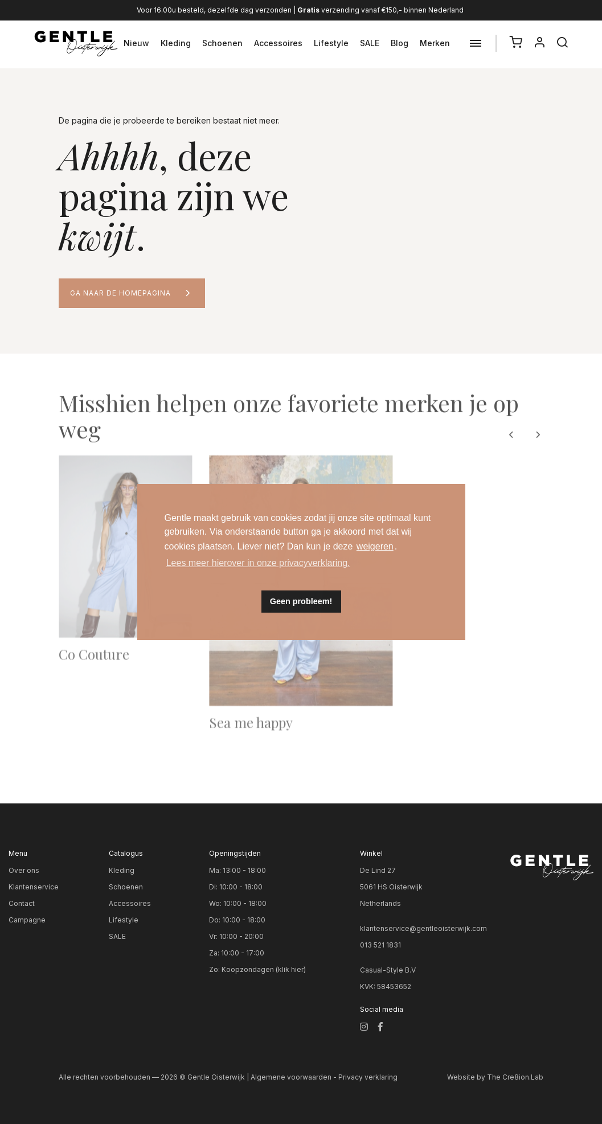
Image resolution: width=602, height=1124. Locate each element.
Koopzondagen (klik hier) (264, 969)
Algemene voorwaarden (291, 1077)
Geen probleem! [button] (301, 601)
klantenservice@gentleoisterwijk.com (423, 928)
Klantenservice (34, 887)
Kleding (176, 43)
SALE (369, 43)
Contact (22, 903)
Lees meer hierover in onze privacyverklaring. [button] (258, 563)
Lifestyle (331, 43)
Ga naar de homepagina (120, 293)
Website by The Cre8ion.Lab (495, 1077)
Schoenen (222, 43)
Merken (435, 43)
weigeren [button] (375, 546)
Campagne (27, 920)
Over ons (24, 870)
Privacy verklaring (368, 1077)
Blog (399, 43)
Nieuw (136, 43)
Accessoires (278, 43)
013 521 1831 (380, 945)
